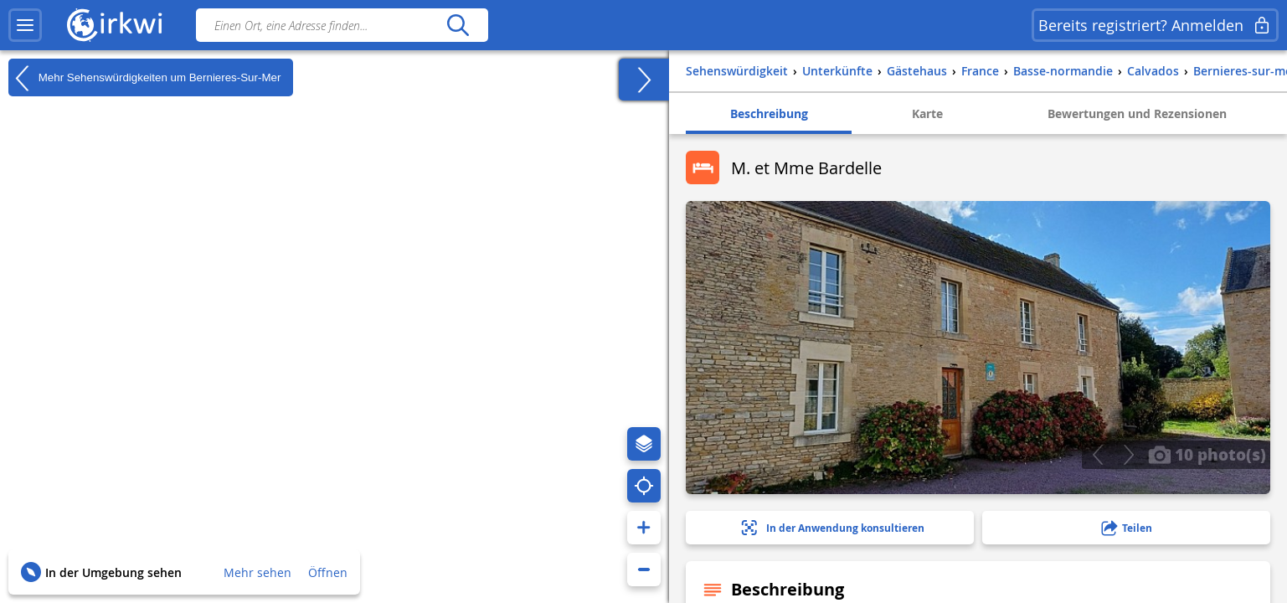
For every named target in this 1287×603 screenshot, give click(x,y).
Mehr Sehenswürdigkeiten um (144, 77)
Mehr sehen (257, 572)
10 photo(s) (1207, 454)
